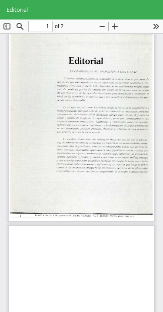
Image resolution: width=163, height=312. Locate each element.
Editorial (17, 9)
